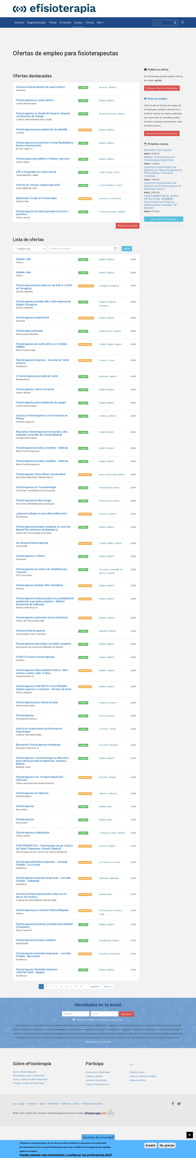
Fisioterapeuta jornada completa (36, 959)
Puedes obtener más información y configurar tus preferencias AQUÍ (66, 1155)
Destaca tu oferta (126, 229)
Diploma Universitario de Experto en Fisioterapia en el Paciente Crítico (162, 186)
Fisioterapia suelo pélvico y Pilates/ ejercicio (43, 160)
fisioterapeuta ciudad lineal (32, 322)
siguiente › (95, 1006)
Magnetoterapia (36, 22)
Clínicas (90, 22)
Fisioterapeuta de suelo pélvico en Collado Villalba (41, 351)
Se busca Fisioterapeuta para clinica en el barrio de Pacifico (41, 913)
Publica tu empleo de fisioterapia (162, 88)
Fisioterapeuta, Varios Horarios (35, 395)
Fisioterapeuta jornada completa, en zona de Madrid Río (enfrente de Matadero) (43, 538)
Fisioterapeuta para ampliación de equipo (41, 409)
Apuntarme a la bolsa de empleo (162, 133)
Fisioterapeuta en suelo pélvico (35, 100)
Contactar (31, 1123)
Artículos (19, 22)
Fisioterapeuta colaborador (32, 849)
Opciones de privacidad (98, 1137)
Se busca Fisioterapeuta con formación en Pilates (42, 424)
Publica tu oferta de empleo (142, 1095)
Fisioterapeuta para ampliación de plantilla (41, 130)
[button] (183, 22)
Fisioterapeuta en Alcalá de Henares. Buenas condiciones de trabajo (43, 115)
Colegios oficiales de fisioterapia (28, 1103)
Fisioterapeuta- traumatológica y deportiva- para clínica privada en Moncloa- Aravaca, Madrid (43, 775)
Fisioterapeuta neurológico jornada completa (43, 656)
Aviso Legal (18, 1123)
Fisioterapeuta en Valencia (32, 808)
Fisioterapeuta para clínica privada (37, 715)
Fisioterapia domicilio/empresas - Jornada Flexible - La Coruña (41, 880)
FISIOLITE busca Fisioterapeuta (35, 669)
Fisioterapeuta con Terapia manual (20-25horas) (40, 794)
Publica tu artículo (94, 1095)
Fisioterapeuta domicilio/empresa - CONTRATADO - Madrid (37, 991)
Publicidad (53, 1123)
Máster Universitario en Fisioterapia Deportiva (159, 158)
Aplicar (127, 252)
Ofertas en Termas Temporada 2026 (38, 187)
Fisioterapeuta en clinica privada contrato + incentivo (42, 216)
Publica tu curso (137, 1091)
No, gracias (167, 1145)
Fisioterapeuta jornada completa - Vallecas (42, 455)
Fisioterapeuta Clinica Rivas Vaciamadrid (40, 482)
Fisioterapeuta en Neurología (33, 509)
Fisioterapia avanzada (29, 335)
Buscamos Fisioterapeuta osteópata (38, 759)
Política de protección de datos (98, 1061)
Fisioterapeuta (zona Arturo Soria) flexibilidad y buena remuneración (44, 145)
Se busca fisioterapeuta (30, 642)
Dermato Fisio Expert (158, 150)
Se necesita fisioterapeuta (32, 552)
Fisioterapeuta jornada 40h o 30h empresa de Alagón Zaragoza (43, 307)
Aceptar (151, 1145)
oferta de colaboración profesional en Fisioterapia (39, 744)
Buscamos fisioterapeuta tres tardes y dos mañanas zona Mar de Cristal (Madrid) (42, 440)
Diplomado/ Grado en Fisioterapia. (36, 200)
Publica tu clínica (137, 1099)
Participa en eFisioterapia (98, 1091)
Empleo (78, 22)
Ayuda (42, 1123)
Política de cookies (70, 1123)
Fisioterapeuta (25, 729)
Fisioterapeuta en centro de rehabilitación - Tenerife (42, 581)
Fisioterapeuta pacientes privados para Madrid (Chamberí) (44, 944)
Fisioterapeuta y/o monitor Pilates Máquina (42, 928)
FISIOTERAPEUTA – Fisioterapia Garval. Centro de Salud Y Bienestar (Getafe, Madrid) (44, 864)
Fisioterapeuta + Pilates (30, 566)
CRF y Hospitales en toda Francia (36, 173)
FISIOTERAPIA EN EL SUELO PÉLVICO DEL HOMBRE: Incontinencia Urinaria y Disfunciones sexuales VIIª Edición (161, 201)
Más (100, 22)
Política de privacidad (92, 1123)
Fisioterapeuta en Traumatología (36, 495)
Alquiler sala (23, 262)
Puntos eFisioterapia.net (97, 1103)
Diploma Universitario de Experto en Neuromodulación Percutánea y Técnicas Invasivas (163, 171)
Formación (65, 22)
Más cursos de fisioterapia (163, 219)
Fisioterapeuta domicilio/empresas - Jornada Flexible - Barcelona (43, 974)
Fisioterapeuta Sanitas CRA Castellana (39, 596)
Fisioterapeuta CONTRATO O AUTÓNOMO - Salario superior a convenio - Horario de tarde (43, 701)
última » (108, 1006)
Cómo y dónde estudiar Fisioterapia (30, 1099)
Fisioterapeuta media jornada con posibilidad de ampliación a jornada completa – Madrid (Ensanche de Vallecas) (45, 612)
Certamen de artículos (96, 1099)
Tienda (52, 22)
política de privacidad (113, 1039)
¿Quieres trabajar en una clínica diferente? (41, 522)
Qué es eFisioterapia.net (24, 1091)
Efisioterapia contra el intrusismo (29, 1095)
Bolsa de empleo (155, 98)
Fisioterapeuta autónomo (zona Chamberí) (42, 629)
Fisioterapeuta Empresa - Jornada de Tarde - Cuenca (43, 367)
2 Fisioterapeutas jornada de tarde (37, 382)
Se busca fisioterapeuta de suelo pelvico (40, 87)
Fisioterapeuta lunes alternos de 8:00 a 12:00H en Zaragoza (44, 291)
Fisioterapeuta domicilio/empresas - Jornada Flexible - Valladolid (43, 897)
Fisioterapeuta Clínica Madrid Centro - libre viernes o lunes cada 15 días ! (42, 684)
